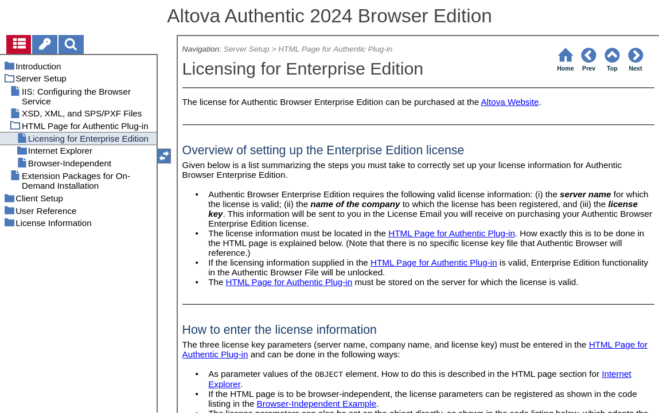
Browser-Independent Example (317, 403)
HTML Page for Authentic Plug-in (335, 49)
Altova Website (510, 102)
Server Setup (247, 49)
